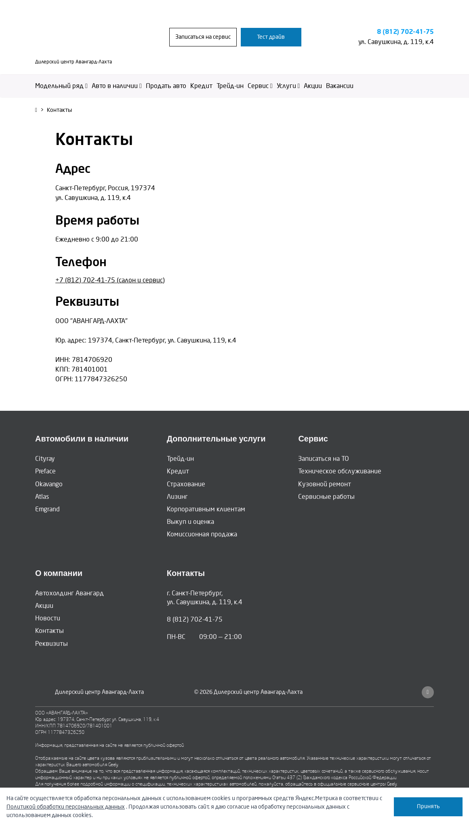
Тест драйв (271, 37)
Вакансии (339, 85)
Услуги (288, 85)
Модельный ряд (61, 85)
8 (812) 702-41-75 (405, 32)
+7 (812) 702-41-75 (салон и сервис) (110, 280)
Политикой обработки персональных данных (65, 807)
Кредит (201, 85)
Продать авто (166, 85)
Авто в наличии (117, 85)
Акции (313, 85)
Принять (428, 806)
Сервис (260, 85)
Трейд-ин (230, 85)
